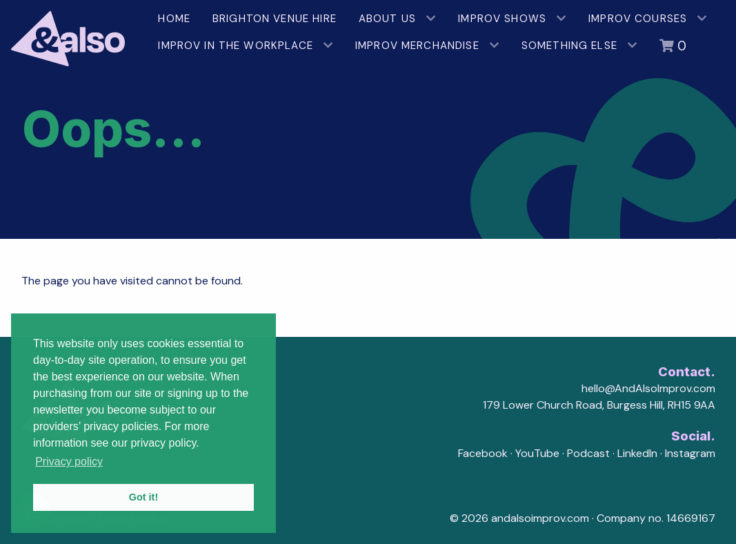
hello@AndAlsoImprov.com (648, 388)
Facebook (483, 453)
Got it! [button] (143, 497)
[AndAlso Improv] (73, 33)
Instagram (690, 453)
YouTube (537, 453)
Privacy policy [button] (69, 461)
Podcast (588, 453)
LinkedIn (637, 453)
